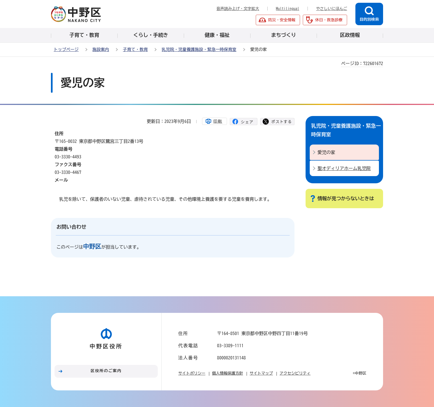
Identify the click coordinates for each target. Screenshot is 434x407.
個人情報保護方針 (227, 373)
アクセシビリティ (295, 373)
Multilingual (287, 9)
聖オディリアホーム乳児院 (344, 168)
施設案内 (100, 49)
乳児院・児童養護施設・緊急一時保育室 (199, 49)
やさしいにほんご (331, 9)
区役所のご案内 (106, 371)
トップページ (66, 49)
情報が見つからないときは (345, 198)
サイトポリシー (191, 373)
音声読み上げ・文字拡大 (237, 9)
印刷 (217, 121)
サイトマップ (261, 373)
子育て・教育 (135, 49)
